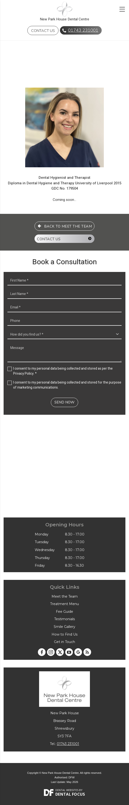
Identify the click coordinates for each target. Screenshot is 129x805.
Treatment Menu (64, 604)
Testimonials (64, 619)
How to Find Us (64, 634)
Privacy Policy (23, 373)
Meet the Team (65, 596)
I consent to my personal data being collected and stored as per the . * (63, 371)
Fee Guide (64, 611)
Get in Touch (64, 642)
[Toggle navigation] (122, 9)
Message (64, 352)
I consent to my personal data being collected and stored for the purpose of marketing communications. (67, 385)
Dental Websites (66, 790)
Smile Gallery (64, 627)
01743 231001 (83, 30)
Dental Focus (70, 794)
